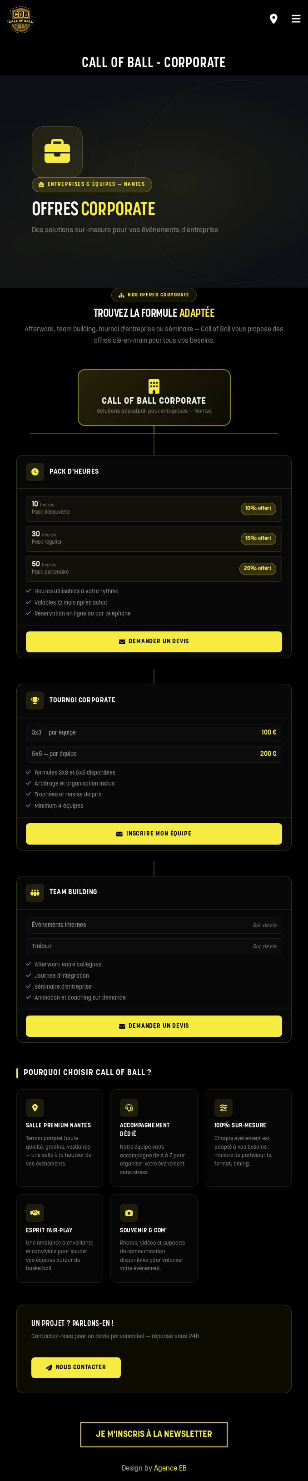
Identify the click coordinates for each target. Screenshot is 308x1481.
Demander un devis (154, 642)
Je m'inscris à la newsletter (154, 1435)
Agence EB (170, 1468)
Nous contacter (76, 1368)
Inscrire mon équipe (153, 834)
